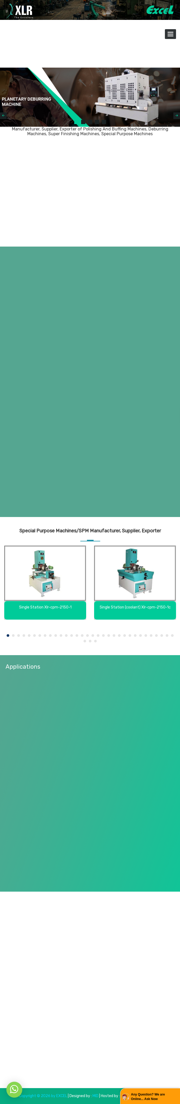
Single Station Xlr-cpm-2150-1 (45, 607)
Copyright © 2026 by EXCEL (43, 1096)
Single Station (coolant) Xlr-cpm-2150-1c (135, 607)
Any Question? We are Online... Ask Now (148, 1097)
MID (95, 1096)
